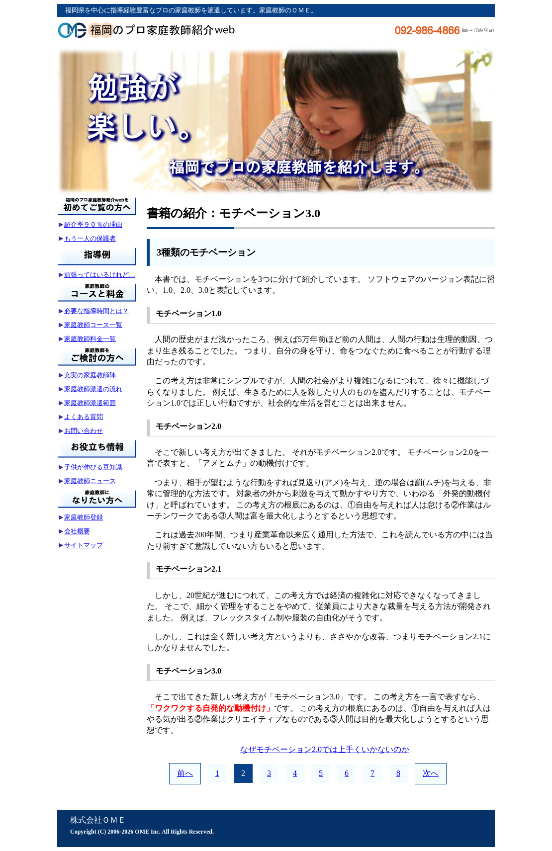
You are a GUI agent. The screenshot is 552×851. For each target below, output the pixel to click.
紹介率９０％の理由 (93, 224)
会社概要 (77, 531)
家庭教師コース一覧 (93, 325)
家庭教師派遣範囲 (90, 403)
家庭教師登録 (83, 517)
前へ (185, 773)
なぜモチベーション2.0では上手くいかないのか (324, 749)
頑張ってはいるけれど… (99, 274)
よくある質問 (83, 417)
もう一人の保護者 (90, 238)
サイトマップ (83, 545)
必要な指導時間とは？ (96, 311)
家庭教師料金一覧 (90, 338)
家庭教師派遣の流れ (93, 389)
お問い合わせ (83, 430)
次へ (431, 773)
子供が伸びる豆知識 (93, 467)
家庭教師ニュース (90, 481)
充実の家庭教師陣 (90, 375)
